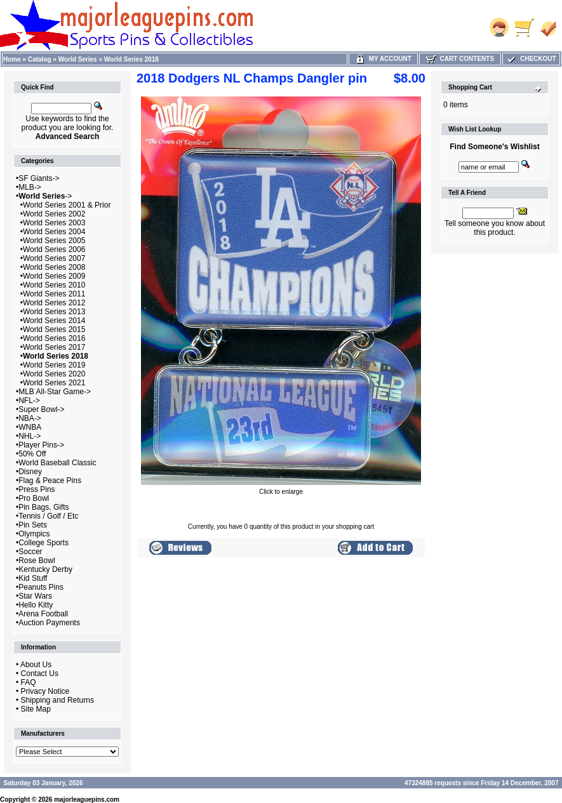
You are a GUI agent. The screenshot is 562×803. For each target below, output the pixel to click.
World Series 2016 (54, 338)
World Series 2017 (54, 347)
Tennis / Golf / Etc (48, 516)
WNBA (29, 427)
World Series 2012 (54, 302)
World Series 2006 (54, 249)
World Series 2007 (54, 258)
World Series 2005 (54, 240)
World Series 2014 (54, 320)
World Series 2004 (54, 231)
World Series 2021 (54, 382)
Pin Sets (32, 525)
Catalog (39, 59)
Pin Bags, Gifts (43, 507)
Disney (30, 471)
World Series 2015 (54, 329)
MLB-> (29, 187)
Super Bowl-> (41, 409)
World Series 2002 (54, 213)
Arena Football (43, 613)
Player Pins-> (41, 445)
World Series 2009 (54, 276)
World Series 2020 (54, 373)
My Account (383, 58)
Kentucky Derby (45, 569)
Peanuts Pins (41, 587)
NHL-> (29, 436)
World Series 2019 (54, 365)
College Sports (43, 542)
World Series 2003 (54, 222)
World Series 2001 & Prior (67, 205)
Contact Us (39, 673)
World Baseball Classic (57, 462)
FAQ (28, 682)
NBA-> (29, 418)
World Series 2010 (54, 285)
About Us (35, 664)
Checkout (531, 58)
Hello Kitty (35, 605)
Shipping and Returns (57, 700)
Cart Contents (460, 58)
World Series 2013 (54, 311)
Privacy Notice (45, 691)
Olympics (34, 533)
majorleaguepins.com (86, 799)
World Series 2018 (131, 59)
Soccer (30, 551)
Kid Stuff (32, 578)
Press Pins (36, 489)
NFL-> (29, 400)
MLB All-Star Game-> (54, 391)
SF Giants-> (38, 178)
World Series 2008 (54, 267)
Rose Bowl (36, 560)
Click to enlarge (281, 488)
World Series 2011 (54, 293)
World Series (77, 59)
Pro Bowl (33, 498)
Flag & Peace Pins (49, 480)
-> (45, 196)
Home (12, 59)
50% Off (32, 453)
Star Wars (35, 596)
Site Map (36, 709)
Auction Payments (49, 622)
